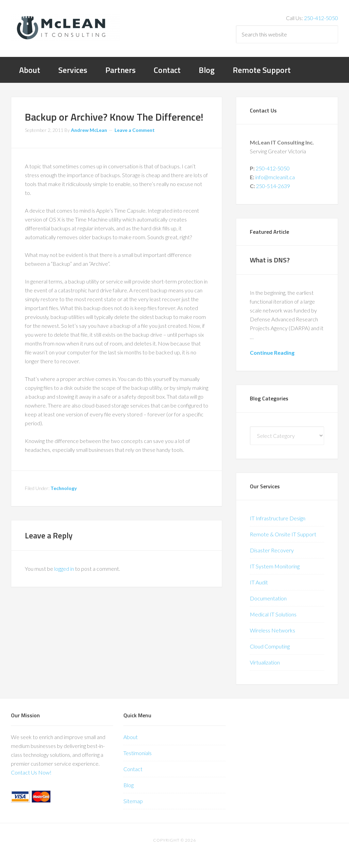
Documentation (268, 598)
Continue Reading (272, 352)
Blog (128, 785)
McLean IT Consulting (65, 27)
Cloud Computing (270, 646)
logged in (64, 568)
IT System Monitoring (275, 566)
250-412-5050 (321, 18)
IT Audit (259, 582)
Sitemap (133, 801)
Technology (63, 488)
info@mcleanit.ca (275, 177)
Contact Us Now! (31, 772)
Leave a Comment (135, 130)
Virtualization (265, 662)
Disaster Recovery (272, 550)
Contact (132, 769)
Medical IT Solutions (273, 614)
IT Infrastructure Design (277, 518)
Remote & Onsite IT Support (283, 534)
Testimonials (137, 753)
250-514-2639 (273, 186)
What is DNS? (270, 260)
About (130, 737)
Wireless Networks (272, 630)
